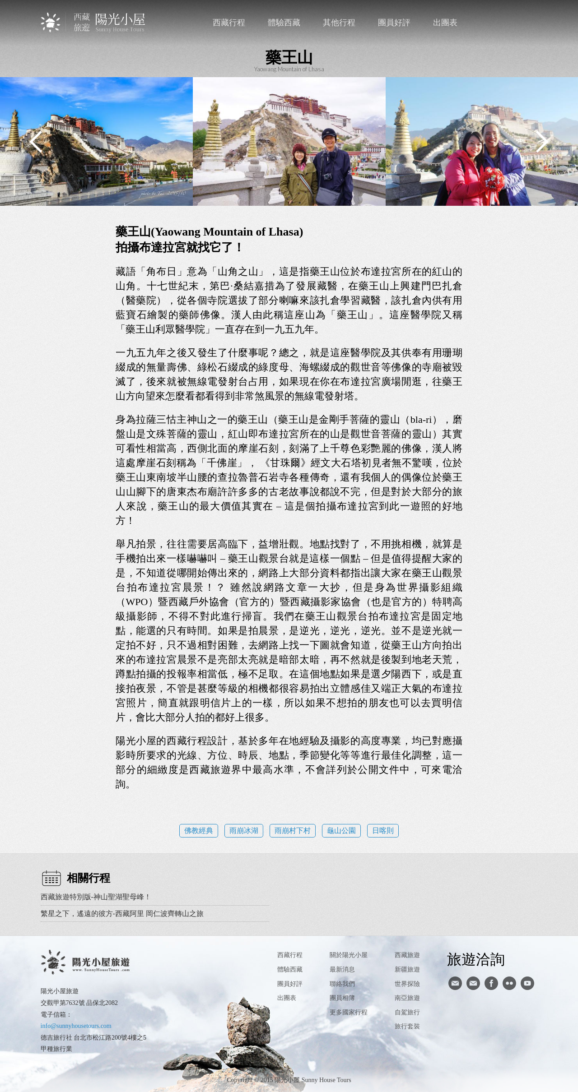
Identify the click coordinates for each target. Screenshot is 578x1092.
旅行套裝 (407, 1026)
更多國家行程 (349, 1012)
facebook (511, 22)
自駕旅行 (407, 1012)
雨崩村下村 (293, 830)
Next (541, 141)
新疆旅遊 (407, 969)
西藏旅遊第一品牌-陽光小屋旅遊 (94, 22)
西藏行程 (229, 22)
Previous (36, 141)
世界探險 (407, 984)
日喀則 (383, 830)
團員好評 (394, 22)
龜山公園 (341, 830)
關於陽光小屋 (349, 955)
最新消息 (342, 969)
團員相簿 (342, 998)
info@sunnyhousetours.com (76, 1026)
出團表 (445, 22)
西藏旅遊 (407, 955)
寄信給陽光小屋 (455, 983)
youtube (527, 983)
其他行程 (339, 22)
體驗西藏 (284, 22)
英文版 (529, 22)
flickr (509, 983)
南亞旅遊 (407, 998)
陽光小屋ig (473, 983)
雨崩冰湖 (243, 830)
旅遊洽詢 (476, 959)
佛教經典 (198, 830)
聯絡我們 (492, 22)
